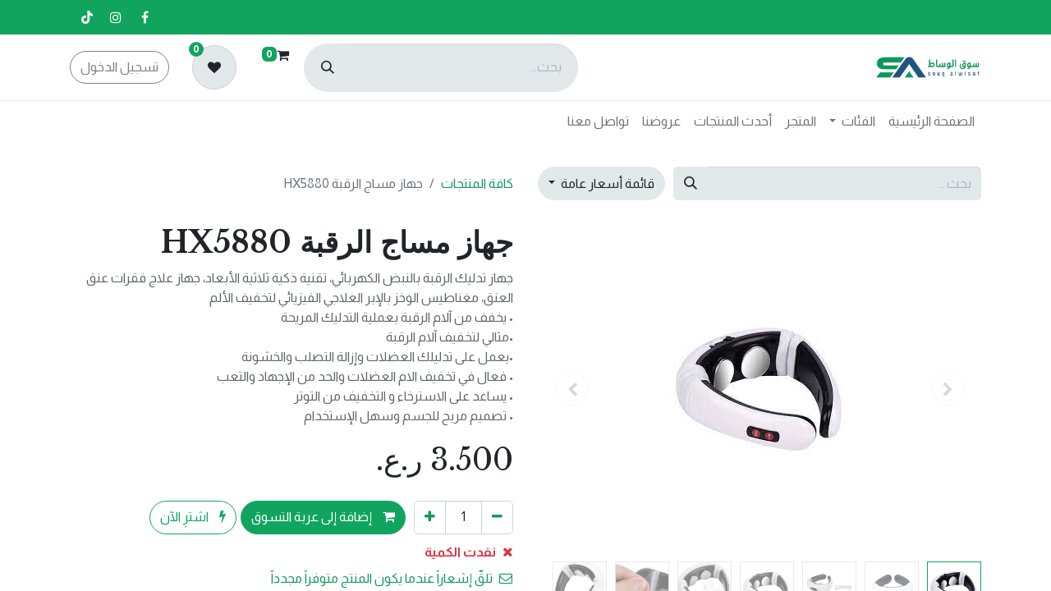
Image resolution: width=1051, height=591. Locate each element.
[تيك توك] (87, 17)
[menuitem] (931, 121)
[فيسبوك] (144, 17)
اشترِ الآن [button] (193, 517)
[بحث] (327, 68)
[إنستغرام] (116, 17)
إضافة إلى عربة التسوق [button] (323, 517)
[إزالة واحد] (497, 517)
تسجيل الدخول (119, 67)
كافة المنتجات (477, 183)
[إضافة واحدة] (430, 517)
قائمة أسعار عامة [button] (606, 183)
